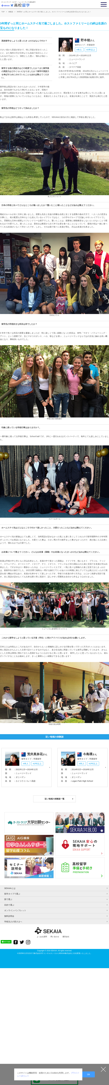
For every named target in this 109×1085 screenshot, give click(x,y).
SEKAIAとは (9, 888)
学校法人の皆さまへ (13, 921)
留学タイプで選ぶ (12, 894)
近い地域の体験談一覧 (54, 799)
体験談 (10, 12)
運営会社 (65, 937)
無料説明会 (9, 916)
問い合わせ (55, 937)
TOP (3, 12)
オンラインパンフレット (15, 910)
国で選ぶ (8, 899)
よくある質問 (42, 937)
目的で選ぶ (9, 905)
